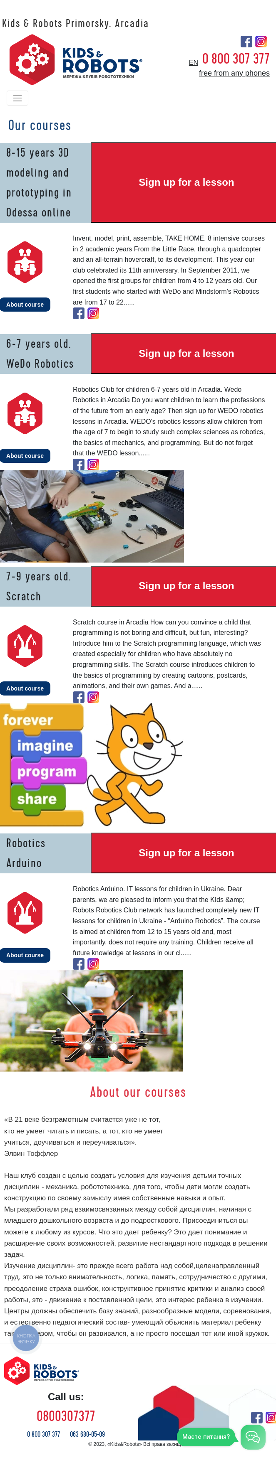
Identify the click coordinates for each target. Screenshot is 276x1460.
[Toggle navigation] (17, 98)
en (193, 62)
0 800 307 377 (236, 59)
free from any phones (234, 73)
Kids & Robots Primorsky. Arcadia (75, 23)
